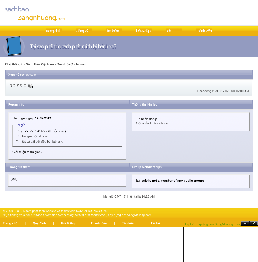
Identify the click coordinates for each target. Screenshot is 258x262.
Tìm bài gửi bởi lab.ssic (32, 136)
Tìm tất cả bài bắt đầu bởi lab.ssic (39, 141)
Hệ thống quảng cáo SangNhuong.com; (213, 224)
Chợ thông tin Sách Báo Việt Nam (29, 64)
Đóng (253, 223)
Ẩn (245, 223)
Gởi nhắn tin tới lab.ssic (152, 123)
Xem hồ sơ (65, 64)
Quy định (39, 223)
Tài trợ (155, 223)
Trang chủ (10, 223)
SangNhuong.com (139, 215)
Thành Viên (99, 223)
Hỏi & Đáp (68, 223)
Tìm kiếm (128, 223)
